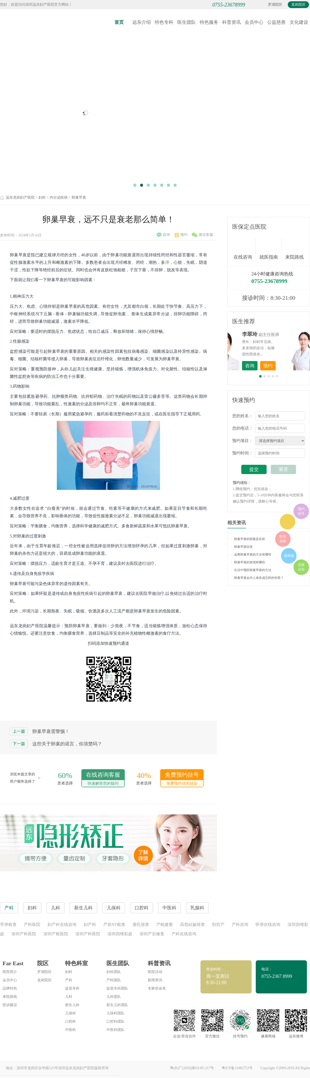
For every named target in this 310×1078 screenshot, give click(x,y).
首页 (119, 22)
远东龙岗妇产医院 (20, 197)
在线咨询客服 (103, 779)
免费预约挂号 (182, 779)
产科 (68, 980)
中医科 (70, 1030)
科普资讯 (231, 22)
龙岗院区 (298, 4)
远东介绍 (141, 22)
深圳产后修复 (152, 934)
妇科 (42, 197)
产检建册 (164, 924)
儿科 (68, 997)
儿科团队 (113, 997)
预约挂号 (301, 511)
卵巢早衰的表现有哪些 (248, 562)
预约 (181, 235)
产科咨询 (240, 924)
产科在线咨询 (184, 934)
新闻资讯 (155, 980)
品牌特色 (10, 988)
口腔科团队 (115, 1021)
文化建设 (299, 22)
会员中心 (254, 22)
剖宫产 (218, 924)
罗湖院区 (275, 4)
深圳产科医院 (23, 934)
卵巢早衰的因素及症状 (248, 539)
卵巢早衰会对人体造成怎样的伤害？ (257, 578)
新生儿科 (72, 1005)
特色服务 (209, 22)
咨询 (163, 235)
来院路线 (294, 250)
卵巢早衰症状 (242, 547)
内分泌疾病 (59, 197)
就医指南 (270, 249)
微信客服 (202, 235)
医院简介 (10, 972)
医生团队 (186, 22)
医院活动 (155, 972)
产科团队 (113, 980)
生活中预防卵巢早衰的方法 (251, 570)
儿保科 (70, 1013)
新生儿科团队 (117, 1005)
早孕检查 (8, 924)
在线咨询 (245, 249)
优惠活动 (301, 567)
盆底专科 (72, 988)
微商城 (289, 556)
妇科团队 (113, 972)
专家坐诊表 (157, 988)
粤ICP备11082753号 (237, 1068)
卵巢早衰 (79, 197)
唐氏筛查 (141, 924)
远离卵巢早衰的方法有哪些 (251, 554)
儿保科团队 (115, 1013)
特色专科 (164, 22)
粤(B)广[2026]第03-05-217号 (192, 1068)
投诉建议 (10, 1005)
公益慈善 (276, 22)
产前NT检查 (114, 924)
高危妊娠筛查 (192, 924)
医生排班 (283, 539)
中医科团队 (115, 1030)
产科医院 (32, 924)
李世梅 (276, 334)
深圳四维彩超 (119, 934)
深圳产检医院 (55, 934)
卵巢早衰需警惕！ (50, 731)
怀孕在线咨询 (267, 924)
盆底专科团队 (117, 988)
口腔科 (70, 1021)
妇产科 (90, 924)
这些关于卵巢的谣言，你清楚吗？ (67, 743)
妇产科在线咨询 (62, 924)
